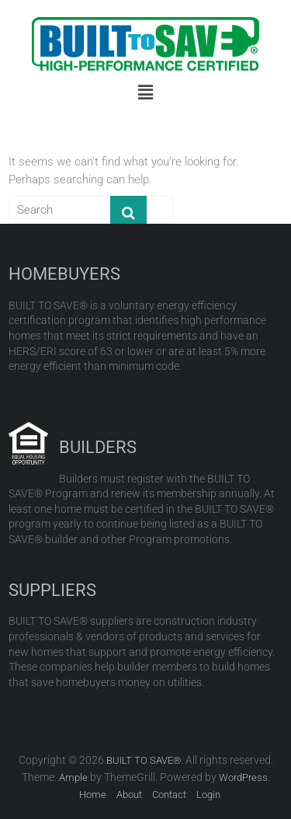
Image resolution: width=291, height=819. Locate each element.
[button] (145, 92)
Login (208, 794)
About (129, 794)
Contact (169, 794)
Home (92, 794)
